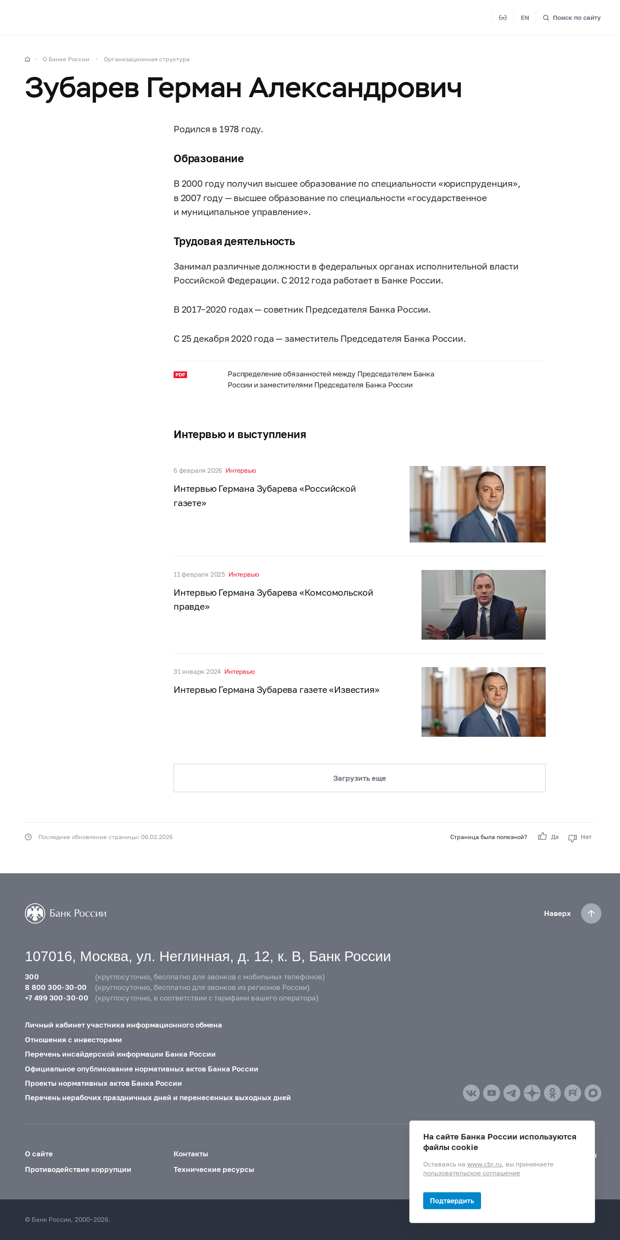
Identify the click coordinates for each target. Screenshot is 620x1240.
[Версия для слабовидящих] (503, 18)
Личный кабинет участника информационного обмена (123, 1024)
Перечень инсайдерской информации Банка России (120, 1053)
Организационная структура (147, 59)
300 (32, 976)
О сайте (39, 1153)
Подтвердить (452, 1200)
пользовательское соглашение (471, 1173)
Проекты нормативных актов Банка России (103, 1083)
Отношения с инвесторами (73, 1039)
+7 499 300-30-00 (56, 997)
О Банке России (66, 59)
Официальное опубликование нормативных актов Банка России (141, 1068)
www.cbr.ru (484, 1164)
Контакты (191, 1153)
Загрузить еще (359, 778)
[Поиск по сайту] (572, 17)
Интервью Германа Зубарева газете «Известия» (276, 689)
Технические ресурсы (214, 1169)
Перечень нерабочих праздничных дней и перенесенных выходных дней (158, 1097)
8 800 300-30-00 (56, 987)
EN (525, 17)
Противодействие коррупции (78, 1169)
